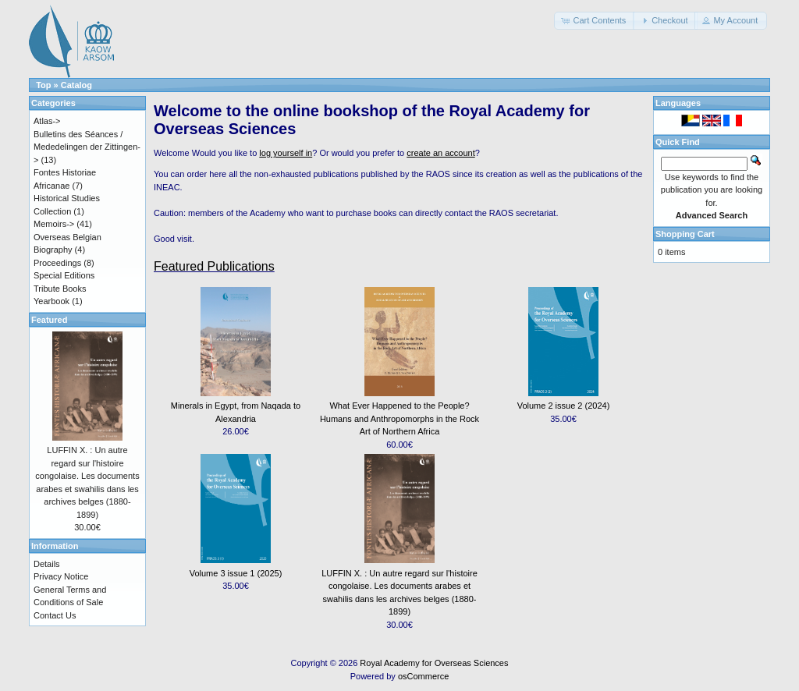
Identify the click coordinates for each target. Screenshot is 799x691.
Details (47, 564)
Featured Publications (214, 266)
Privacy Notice (61, 576)
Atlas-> (47, 121)
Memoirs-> (54, 224)
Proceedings (57, 263)
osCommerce (423, 676)
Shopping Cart (685, 234)
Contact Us (55, 615)
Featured (49, 319)
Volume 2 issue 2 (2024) (563, 405)
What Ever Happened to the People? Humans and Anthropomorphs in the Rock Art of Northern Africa (399, 418)
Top (43, 85)
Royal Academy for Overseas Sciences (434, 663)
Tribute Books (60, 288)
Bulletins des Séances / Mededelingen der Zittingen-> (87, 147)
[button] (594, 21)
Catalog (76, 85)
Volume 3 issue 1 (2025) (236, 573)
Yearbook (51, 301)
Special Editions (64, 275)
